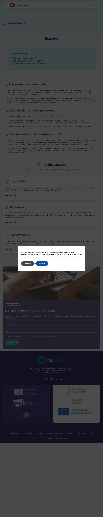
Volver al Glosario (14, 23)
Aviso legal (39, 434)
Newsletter (15, 434)
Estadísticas (70, 434)
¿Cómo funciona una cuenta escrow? (28, 61)
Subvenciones (27, 434)
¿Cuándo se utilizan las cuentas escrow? (29, 64)
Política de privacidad (55, 434)
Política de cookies (85, 434)
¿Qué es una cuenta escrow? (24, 58)
